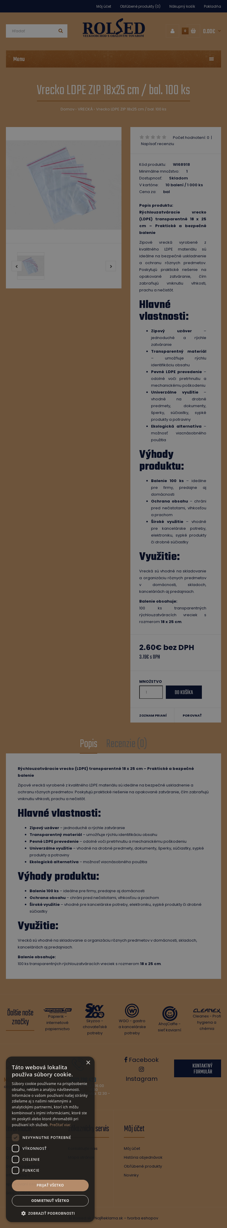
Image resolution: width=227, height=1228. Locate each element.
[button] (50, 1213)
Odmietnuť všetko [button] (50, 1200)
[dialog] (113, 614)
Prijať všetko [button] (50, 1185)
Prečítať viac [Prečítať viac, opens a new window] (60, 1124)
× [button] (88, 1063)
